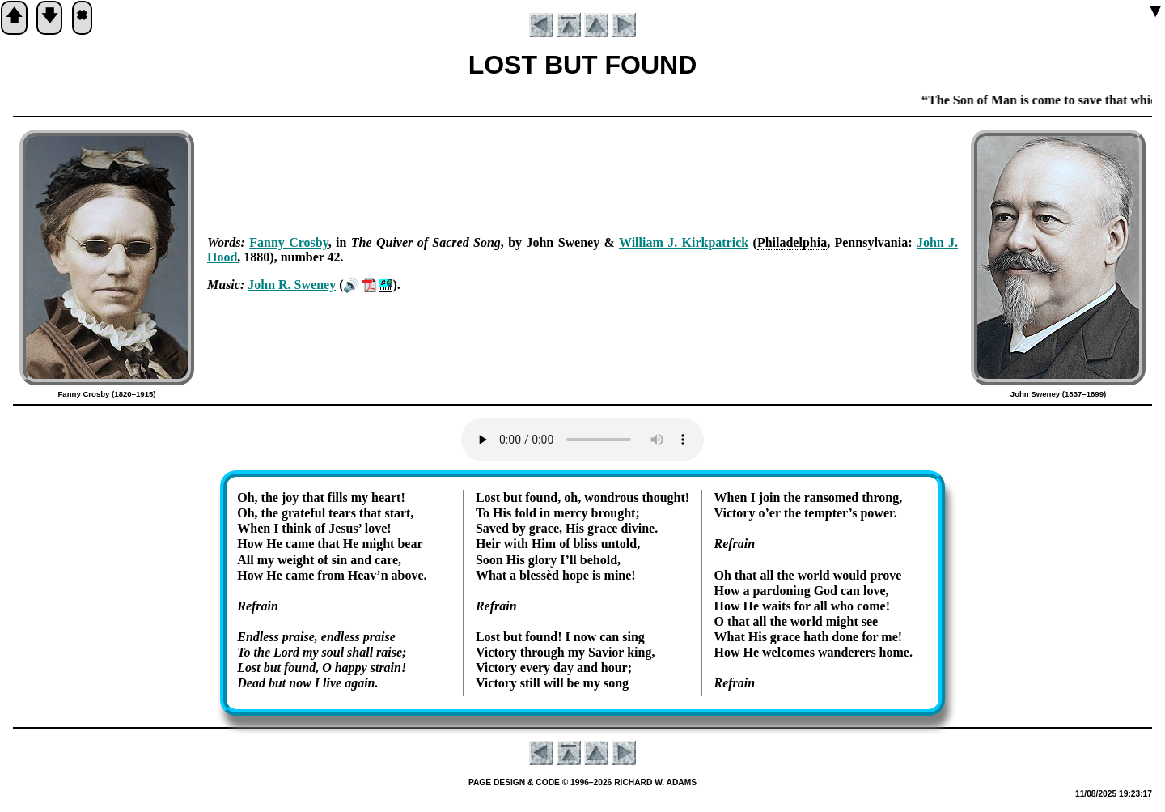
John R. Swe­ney (292, 284)
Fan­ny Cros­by (288, 242)
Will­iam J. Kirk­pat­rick (683, 242)
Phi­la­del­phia (792, 242)
